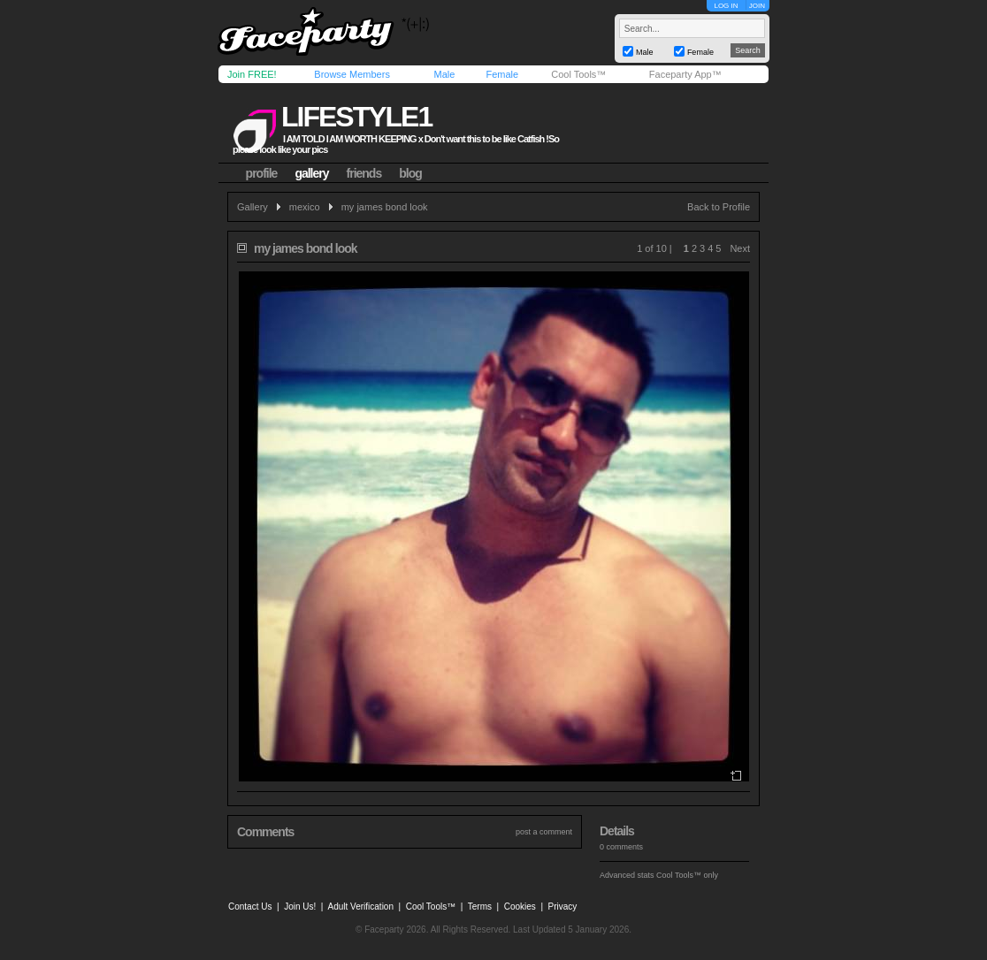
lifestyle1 (356, 117)
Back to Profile (718, 207)
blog (410, 173)
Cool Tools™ (578, 74)
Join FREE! (252, 74)
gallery (311, 173)
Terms (480, 906)
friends (364, 173)
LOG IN (726, 6)
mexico (304, 207)
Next (740, 248)
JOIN (757, 6)
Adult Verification (360, 906)
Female (502, 74)
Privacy (563, 906)
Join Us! (300, 906)
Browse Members (352, 74)
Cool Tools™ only (687, 875)
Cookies (520, 906)
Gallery (252, 207)
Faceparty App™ (685, 74)
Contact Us (250, 906)
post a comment (544, 831)
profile (262, 173)
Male (444, 74)
